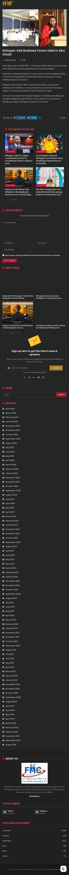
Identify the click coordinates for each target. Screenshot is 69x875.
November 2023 (12, 533)
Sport (4, 846)
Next (15, 200)
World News (6, 841)
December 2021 (12, 632)
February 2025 (11, 469)
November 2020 (12, 689)
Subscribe (56, 368)
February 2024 (12, 521)
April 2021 (9, 667)
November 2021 (12, 637)
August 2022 (11, 598)
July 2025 (9, 447)
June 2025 (10, 452)
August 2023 (11, 546)
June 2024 (10, 503)
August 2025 (11, 443)
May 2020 (9, 714)
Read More (34, 796)
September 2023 (13, 542)
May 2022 (9, 611)
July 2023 (9, 551)
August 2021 (10, 650)
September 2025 (13, 439)
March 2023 (10, 568)
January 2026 (11, 421)
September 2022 (13, 594)
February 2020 (12, 727)
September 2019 (12, 740)
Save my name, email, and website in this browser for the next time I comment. (32, 255)
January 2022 (11, 628)
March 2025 (10, 464)
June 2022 (10, 607)
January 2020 (11, 732)
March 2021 (10, 671)
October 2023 (11, 538)
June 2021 (9, 658)
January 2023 (11, 576)
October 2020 (11, 693)
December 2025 (12, 426)
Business (5, 836)
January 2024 (11, 525)
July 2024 (9, 499)
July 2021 (9, 654)
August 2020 (11, 701)
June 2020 (10, 710)
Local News (10, 152)
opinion (5, 856)
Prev (8, 200)
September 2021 (12, 645)
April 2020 (10, 719)
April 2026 (10, 408)
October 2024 (11, 486)
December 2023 (12, 529)
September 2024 (13, 490)
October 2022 (11, 589)
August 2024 (11, 495)
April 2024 (10, 512)
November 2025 (12, 430)
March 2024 (10, 516)
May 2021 (9, 663)
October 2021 (11, 641)
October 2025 (11, 434)
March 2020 (10, 723)
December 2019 (12, 736)
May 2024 (9, 508)
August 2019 (10, 745)
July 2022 (9, 602)
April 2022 (10, 615)
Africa (4, 851)
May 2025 (9, 456)
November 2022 (12, 585)
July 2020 (9, 706)
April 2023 (10, 564)
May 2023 (9, 559)
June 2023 (10, 555)
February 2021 (11, 676)
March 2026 (10, 413)
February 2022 (11, 624)
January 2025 (11, 473)
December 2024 (12, 477)
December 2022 (12, 581)
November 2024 (12, 482)
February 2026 (11, 417)
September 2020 (13, 697)
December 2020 (12, 684)
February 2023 (11, 572)
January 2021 (11, 680)
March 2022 (10, 620)
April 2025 (10, 460)
